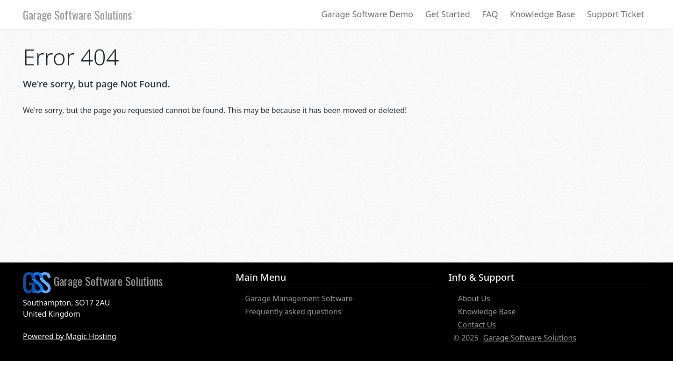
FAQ (490, 14)
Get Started (447, 14)
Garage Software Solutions (77, 14)
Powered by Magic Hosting (69, 336)
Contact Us (477, 324)
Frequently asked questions (293, 311)
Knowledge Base (542, 14)
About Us (474, 298)
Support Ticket (615, 14)
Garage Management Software (299, 298)
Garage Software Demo (367, 14)
